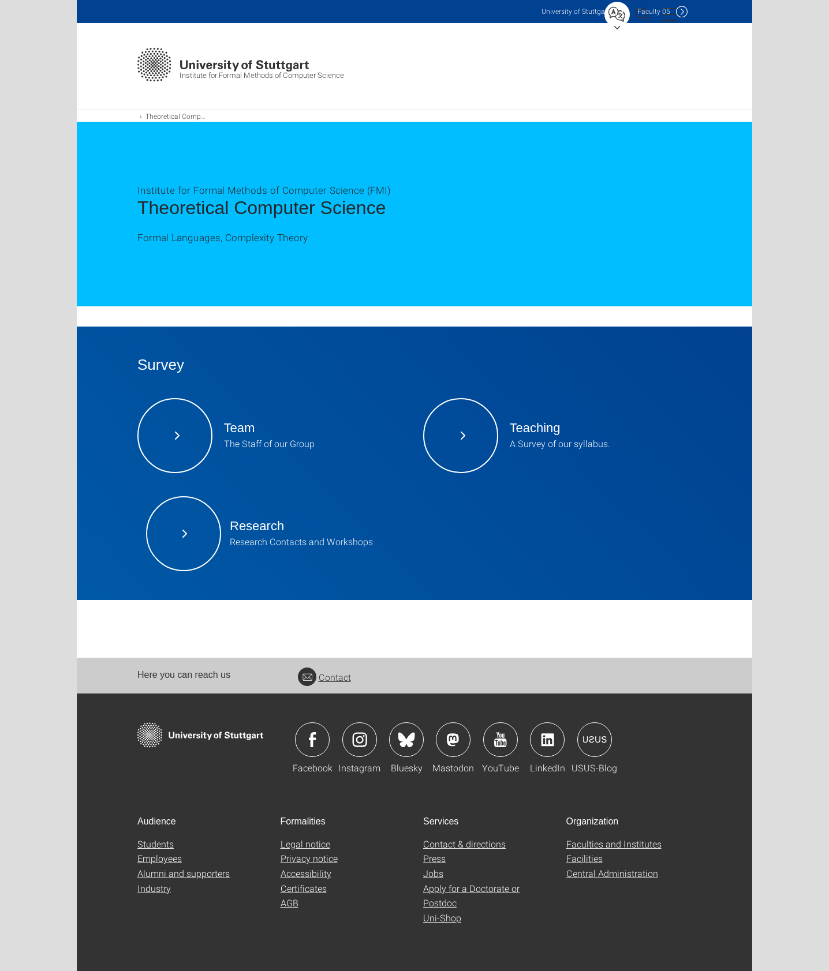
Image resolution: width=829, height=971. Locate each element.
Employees (159, 858)
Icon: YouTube (500, 739)
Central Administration (612, 873)
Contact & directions (464, 844)
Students (155, 844)
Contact (324, 677)
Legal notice (305, 844)
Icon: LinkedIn (547, 739)
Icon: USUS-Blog (594, 739)
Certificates (304, 888)
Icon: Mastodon (453, 739)
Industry (154, 888)
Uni (576, 11)
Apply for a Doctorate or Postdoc (471, 895)
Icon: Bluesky (406, 739)
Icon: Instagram (359, 739)
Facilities (584, 858)
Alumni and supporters (183, 873)
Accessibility (306, 873)
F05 (653, 11)
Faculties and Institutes (614, 844)
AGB (289, 903)
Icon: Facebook (312, 739)
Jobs (433, 873)
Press (434, 858)
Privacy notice (309, 858)
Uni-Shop (442, 918)
